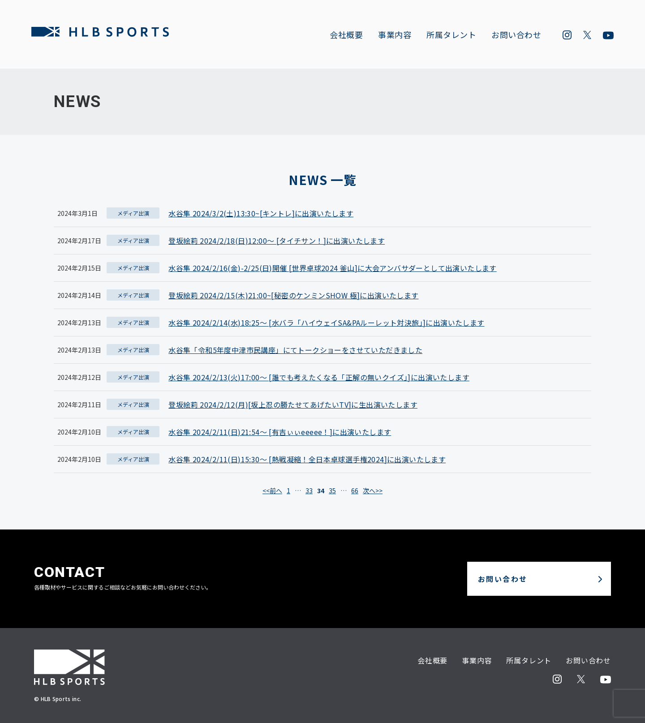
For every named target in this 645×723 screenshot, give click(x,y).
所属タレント (448, 36)
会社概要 (343, 36)
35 (332, 490)
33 (309, 490)
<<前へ (272, 490)
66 (354, 490)
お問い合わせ (513, 36)
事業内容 (391, 36)
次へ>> (373, 490)
